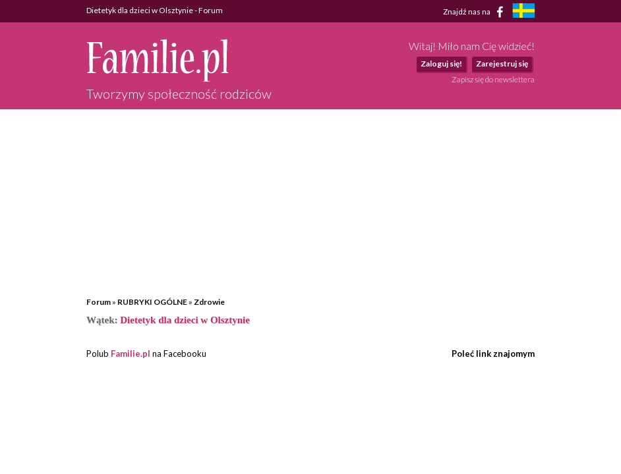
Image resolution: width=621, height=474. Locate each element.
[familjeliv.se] (523, 12)
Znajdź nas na (475, 12)
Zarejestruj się (502, 63)
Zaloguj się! (441, 63)
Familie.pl (130, 353)
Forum (98, 302)
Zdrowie (209, 302)
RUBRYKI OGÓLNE (152, 302)
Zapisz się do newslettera (493, 79)
